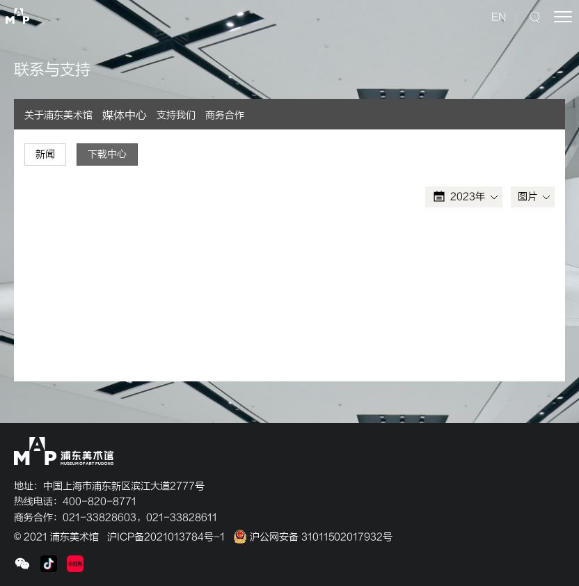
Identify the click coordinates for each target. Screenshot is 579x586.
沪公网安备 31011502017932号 (312, 537)
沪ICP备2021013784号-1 (166, 537)
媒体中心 (124, 115)
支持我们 (176, 115)
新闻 (45, 154)
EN (498, 17)
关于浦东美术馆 (58, 115)
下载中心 (107, 154)
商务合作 (224, 115)
